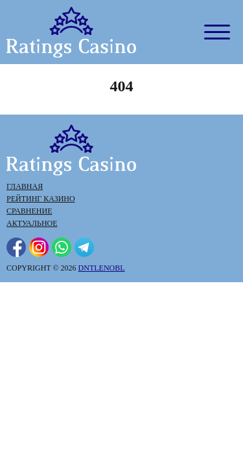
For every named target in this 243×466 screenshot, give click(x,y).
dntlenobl (101, 267)
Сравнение (29, 211)
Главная (24, 186)
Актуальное (32, 223)
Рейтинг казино (40, 198)
